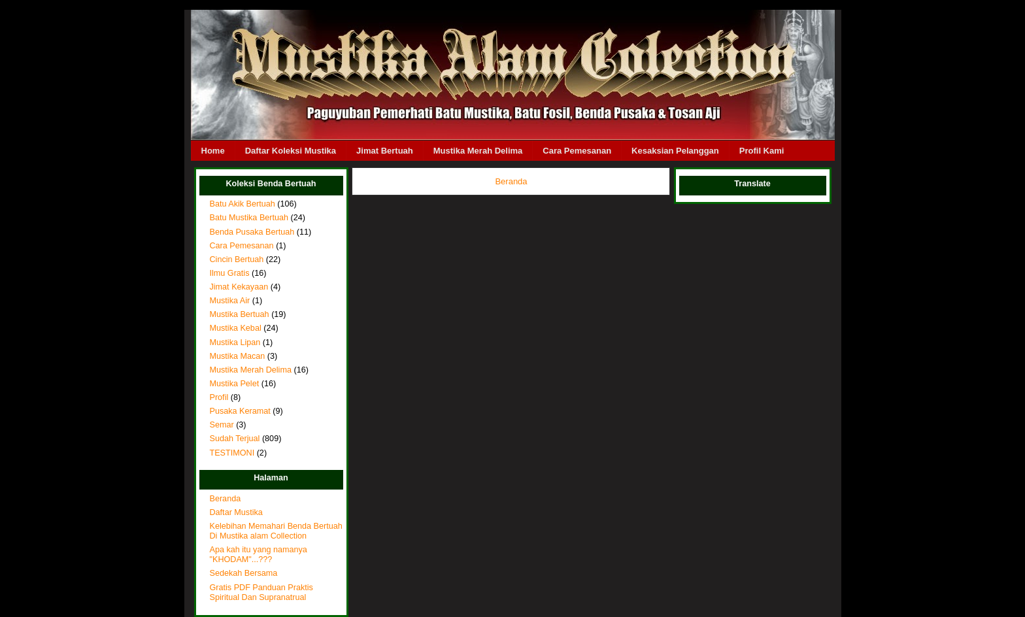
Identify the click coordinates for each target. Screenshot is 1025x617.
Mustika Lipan (235, 342)
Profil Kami (761, 151)
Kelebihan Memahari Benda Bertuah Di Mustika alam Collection (276, 531)
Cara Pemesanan (577, 151)
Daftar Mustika (236, 512)
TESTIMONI (232, 453)
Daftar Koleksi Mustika (290, 151)
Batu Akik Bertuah (242, 203)
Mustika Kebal (235, 328)
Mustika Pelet (235, 383)
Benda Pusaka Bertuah (252, 232)
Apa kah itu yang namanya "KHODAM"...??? (258, 554)
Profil (219, 397)
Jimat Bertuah (384, 151)
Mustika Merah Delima (478, 151)
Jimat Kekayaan (239, 287)
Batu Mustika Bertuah (249, 217)
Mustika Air (230, 300)
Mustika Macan (237, 356)
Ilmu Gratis (230, 273)
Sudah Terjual (235, 438)
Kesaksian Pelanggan (675, 151)
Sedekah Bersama (244, 573)
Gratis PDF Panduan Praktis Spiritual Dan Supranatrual (261, 592)
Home (213, 151)
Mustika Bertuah (239, 314)
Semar (222, 424)
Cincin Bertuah (237, 259)
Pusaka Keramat (240, 411)
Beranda (225, 498)
